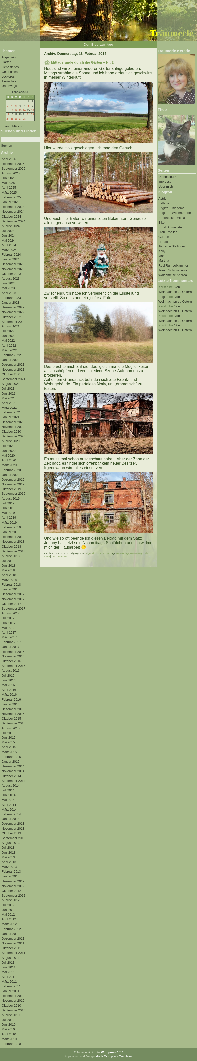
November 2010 (13, 1000)
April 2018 (9, 575)
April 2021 (9, 403)
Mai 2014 (8, 800)
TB (107, 553)
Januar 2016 (10, 704)
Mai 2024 (8, 240)
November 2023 (13, 269)
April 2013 (9, 862)
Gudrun (163, 237)
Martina (163, 260)
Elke (161, 222)
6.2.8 (112, 1052)
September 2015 (13, 723)
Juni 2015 (9, 737)
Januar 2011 (10, 991)
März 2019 (9, 522)
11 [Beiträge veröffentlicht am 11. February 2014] (12, 110)
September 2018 (13, 551)
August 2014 (11, 785)
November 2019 (13, 484)
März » (17, 126)
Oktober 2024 (11, 216)
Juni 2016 (9, 680)
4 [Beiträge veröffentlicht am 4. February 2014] (12, 105)
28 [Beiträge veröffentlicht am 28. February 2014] (24, 118)
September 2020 (13, 436)
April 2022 (9, 345)
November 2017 (13, 599)
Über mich (165, 186)
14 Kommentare (59, 556)
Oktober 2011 (11, 948)
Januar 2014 (10, 819)
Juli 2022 (8, 331)
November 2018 (13, 541)
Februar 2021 (11, 412)
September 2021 (13, 379)
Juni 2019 (9, 508)
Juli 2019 (8, 503)
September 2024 (13, 221)
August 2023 (11, 278)
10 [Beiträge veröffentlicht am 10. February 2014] (7, 110)
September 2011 (13, 953)
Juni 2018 (9, 565)
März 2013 (9, 867)
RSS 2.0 (100, 553)
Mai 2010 (8, 1029)
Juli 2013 (8, 847)
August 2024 (11, 226)
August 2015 (11, 728)
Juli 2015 (8, 733)
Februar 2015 (11, 757)
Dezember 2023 (13, 264)
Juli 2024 (8, 231)
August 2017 (11, 613)
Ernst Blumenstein (171, 227)
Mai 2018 (8, 570)
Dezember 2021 (13, 364)
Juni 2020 (9, 451)
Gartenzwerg (136, 553)
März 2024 (9, 250)
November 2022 (13, 312)
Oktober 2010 (11, 1005)
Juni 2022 (9, 336)
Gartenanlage (122, 553)
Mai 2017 (8, 628)
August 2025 (11, 173)
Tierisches (9, 81)
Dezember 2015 (13, 709)
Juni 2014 (9, 795)
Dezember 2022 (13, 307)
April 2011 (9, 977)
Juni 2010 (9, 1024)
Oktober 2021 (11, 374)
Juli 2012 (8, 905)
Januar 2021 (10, 417)
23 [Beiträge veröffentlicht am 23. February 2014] (32, 114)
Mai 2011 (8, 972)
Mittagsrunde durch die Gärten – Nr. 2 (82, 62)
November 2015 (13, 714)
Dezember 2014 (13, 766)
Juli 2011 (8, 962)
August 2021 (11, 384)
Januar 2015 (10, 761)
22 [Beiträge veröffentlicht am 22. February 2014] (28, 114)
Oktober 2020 (11, 431)
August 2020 (11, 441)
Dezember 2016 (13, 651)
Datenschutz (167, 177)
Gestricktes (10, 72)
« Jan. (5, 126)
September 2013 (13, 838)
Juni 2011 (9, 967)
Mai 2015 (8, 742)
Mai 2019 (8, 513)
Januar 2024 (10, 259)
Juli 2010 (8, 1020)
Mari (161, 256)
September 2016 (13, 666)
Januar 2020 (10, 475)
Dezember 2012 (13, 881)
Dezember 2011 (13, 938)
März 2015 (9, 752)
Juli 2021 (8, 388)
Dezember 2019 (13, 479)
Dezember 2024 (13, 207)
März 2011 (9, 981)
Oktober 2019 (11, 489)
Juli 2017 (8, 618)
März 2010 (9, 1039)
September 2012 (13, 895)
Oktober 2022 (11, 317)
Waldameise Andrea (172, 275)
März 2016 (9, 694)
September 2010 (13, 1010)
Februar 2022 (11, 355)
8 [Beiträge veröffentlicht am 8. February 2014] (28, 105)
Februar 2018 (11, 584)
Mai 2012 (8, 914)
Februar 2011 (11, 986)
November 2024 (13, 211)
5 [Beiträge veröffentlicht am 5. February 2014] (16, 105)
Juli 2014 (8, 790)
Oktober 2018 (11, 546)
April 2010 (9, 1034)
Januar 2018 (10, 589)
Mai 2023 (8, 288)
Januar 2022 (10, 360)
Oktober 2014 (11, 776)
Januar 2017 (10, 647)
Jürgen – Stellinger (171, 246)
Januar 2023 (10, 302)
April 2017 (9, 632)
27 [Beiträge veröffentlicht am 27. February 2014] (20, 118)
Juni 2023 (9, 283)
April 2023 (9, 293)
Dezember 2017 (13, 594)
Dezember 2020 (13, 422)
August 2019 (11, 498)
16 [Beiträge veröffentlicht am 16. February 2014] (32, 110)
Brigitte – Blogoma (171, 208)
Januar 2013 (10, 876)
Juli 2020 (8, 446)
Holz (146, 553)
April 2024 (9, 245)
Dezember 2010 (13, 996)
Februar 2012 (11, 929)
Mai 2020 (8, 455)
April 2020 (9, 460)
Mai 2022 (8, 340)
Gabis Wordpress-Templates (114, 1056)
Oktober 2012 (11, 891)
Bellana (163, 203)
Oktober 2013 (11, 833)
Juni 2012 (9, 910)
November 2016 (13, 656)
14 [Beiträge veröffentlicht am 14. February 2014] (24, 110)
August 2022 (11, 326)
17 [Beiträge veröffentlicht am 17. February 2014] (7, 114)
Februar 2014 (11, 814)
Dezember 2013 (13, 823)
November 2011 (13, 943)
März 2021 (9, 407)
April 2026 (9, 159)
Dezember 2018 (13, 537)
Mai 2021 (8, 398)
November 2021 (13, 369)
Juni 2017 (9, 623)
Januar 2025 (10, 202)
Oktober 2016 (11, 661)
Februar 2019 (11, 527)
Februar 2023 (11, 298)
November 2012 (13, 886)
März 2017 (9, 637)
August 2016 (11, 670)
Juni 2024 (9, 235)
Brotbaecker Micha (171, 218)
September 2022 (13, 322)
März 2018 (9, 580)
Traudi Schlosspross (172, 270)
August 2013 (11, 843)
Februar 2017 (11, 642)
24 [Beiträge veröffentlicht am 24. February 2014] (7, 118)
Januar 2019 (10, 532)
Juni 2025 (9, 178)
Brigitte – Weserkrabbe (174, 213)
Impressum (166, 181)
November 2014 (13, 771)
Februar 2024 (11, 254)
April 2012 (9, 919)
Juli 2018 (8, 561)
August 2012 (11, 900)
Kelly (161, 251)
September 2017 (13, 608)
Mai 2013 (8, 857)
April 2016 (9, 690)
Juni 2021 (9, 393)
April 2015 (9, 747)
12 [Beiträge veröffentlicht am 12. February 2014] (16, 110)
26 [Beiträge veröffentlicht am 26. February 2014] (16, 118)
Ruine (47, 556)
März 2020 (9, 465)
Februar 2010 (11, 1044)
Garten (6, 62)
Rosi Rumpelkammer (173, 265)
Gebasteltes (10, 67)
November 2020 (13, 427)
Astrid (162, 198)
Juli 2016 (8, 675)
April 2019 (9, 517)
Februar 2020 (11, 470)
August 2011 (11, 958)
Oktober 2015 (11, 718)
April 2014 (9, 805)
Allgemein (9, 57)
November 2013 (13, 828)
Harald (163, 242)
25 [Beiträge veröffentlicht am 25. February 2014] (12, 118)
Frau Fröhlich (167, 232)
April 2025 (9, 187)
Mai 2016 (8, 685)
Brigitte (163, 297)
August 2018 (11, 556)
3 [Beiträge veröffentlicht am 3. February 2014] (8, 105)
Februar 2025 (11, 197)
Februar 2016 (11, 699)
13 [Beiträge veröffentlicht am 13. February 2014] (20, 110)
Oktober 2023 (11, 274)
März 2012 (9, 924)
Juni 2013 (9, 852)
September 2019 (13, 493)
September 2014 (13, 781)
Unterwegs (9, 86)
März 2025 (9, 192)
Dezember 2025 (13, 164)
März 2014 (9, 809)
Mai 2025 (8, 183)
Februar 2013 (11, 871)
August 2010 (11, 1015)
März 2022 (9, 350)
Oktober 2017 (11, 604)
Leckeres (8, 76)
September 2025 (13, 168)
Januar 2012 (10, 934)
